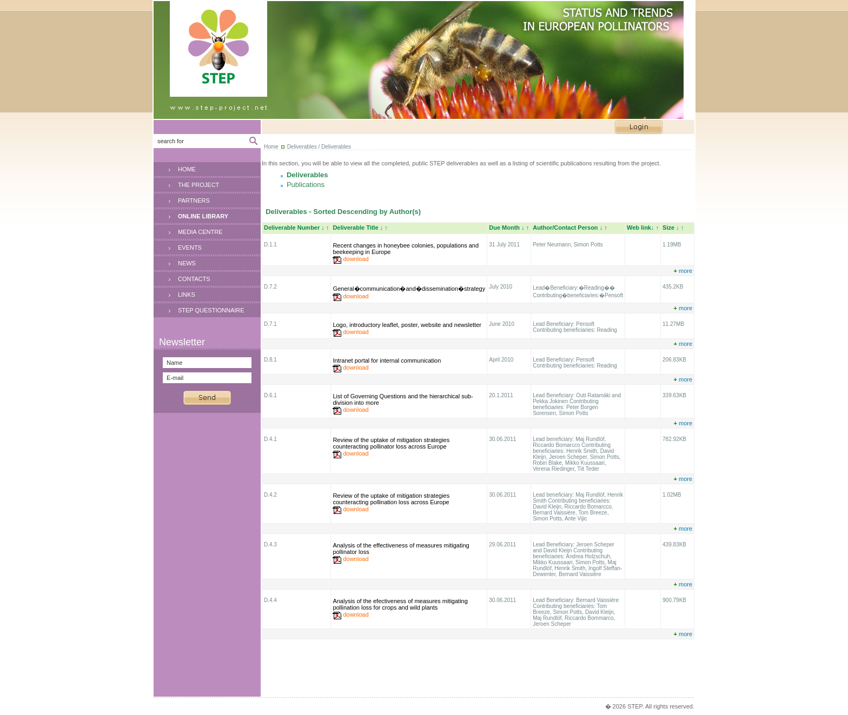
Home (271, 147)
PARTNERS (194, 200)
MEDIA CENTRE (200, 232)
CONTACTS (194, 279)
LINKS (186, 294)
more (682, 271)
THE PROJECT (198, 185)
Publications (305, 185)
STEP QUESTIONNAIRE (211, 310)
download (355, 259)
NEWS (187, 263)
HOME (187, 169)
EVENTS (190, 247)
